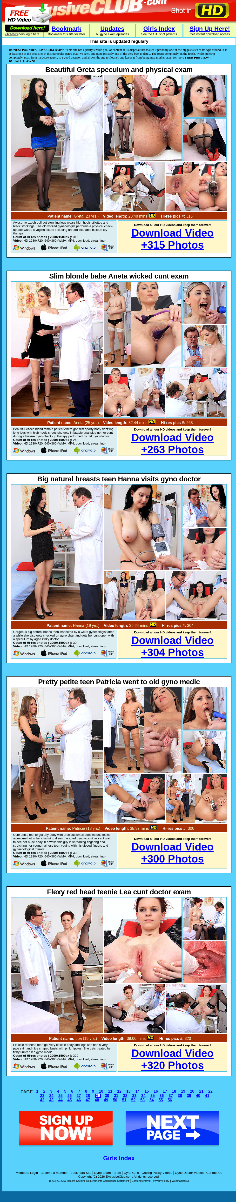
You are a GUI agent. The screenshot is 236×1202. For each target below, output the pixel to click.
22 (210, 1091)
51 (124, 1100)
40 (198, 1096)
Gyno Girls (131, 1173)
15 (146, 1091)
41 (207, 1096)
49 (106, 1100)
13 (128, 1091)
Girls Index (159, 28)
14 (137, 1091)
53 (142, 1100)
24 (51, 1096)
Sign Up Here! (209, 28)
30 (107, 1096)
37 (171, 1096)
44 (60, 1100)
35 (152, 1096)
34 (143, 1096)
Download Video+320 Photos (172, 1059)
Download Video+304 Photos (172, 646)
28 (88, 1096)
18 (174, 1091)
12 (119, 1091)
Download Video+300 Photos (172, 853)
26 (69, 1096)
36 (162, 1096)
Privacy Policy (161, 1180)
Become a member (54, 1173)
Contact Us (214, 1173)
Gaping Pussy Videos (157, 1173)
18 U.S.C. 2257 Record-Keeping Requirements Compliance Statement (89, 1180)
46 (79, 1100)
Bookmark (66, 28)
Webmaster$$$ (180, 1180)
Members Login (27, 1173)
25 (60, 1096)
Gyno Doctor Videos (189, 1173)
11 (110, 1091)
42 (42, 1100)
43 (51, 1100)
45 (69, 1100)
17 (165, 1091)
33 (134, 1096)
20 (192, 1091)
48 (97, 1100)
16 (156, 1091)
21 (201, 1091)
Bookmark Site (80, 1173)
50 (115, 1100)
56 (170, 1100)
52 (133, 1100)
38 (180, 1096)
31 (116, 1096)
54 (151, 1100)
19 (183, 1091)
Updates (112, 28)
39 (189, 1096)
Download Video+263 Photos (172, 443)
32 (125, 1096)
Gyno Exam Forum (107, 1173)
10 (101, 1091)
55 (161, 1100)
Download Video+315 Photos (172, 239)
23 (42, 1096)
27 (79, 1096)
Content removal (141, 1180)
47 (88, 1100)
